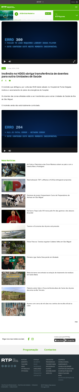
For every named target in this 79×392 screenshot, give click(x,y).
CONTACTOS (49, 360)
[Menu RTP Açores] (77, 7)
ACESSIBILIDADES (51, 371)
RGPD (60, 375)
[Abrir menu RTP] (40, 2)
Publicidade (13, 387)
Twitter (6, 366)
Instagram (9, 366)
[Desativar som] (9, 61)
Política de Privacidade (9, 385)
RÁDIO (23, 366)
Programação (30, 349)
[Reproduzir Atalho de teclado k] (4, 61)
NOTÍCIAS (24, 360)
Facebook (3, 366)
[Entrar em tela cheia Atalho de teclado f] (74, 61)
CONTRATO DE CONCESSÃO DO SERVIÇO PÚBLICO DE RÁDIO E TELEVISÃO (66, 371)
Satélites (49, 373)
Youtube (12, 366)
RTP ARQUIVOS (25, 369)
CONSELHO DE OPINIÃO (64, 366)
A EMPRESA (61, 360)
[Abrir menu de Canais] (66, 15)
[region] (39, 43)
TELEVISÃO (24, 364)
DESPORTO (24, 362)
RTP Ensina (24, 371)
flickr (15, 366)
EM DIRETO (37, 362)
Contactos (50, 349)
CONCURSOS (37, 369)
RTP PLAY (36, 360)
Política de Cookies (24, 385)
